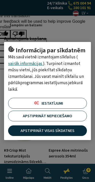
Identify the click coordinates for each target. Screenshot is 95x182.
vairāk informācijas (25, 64)
